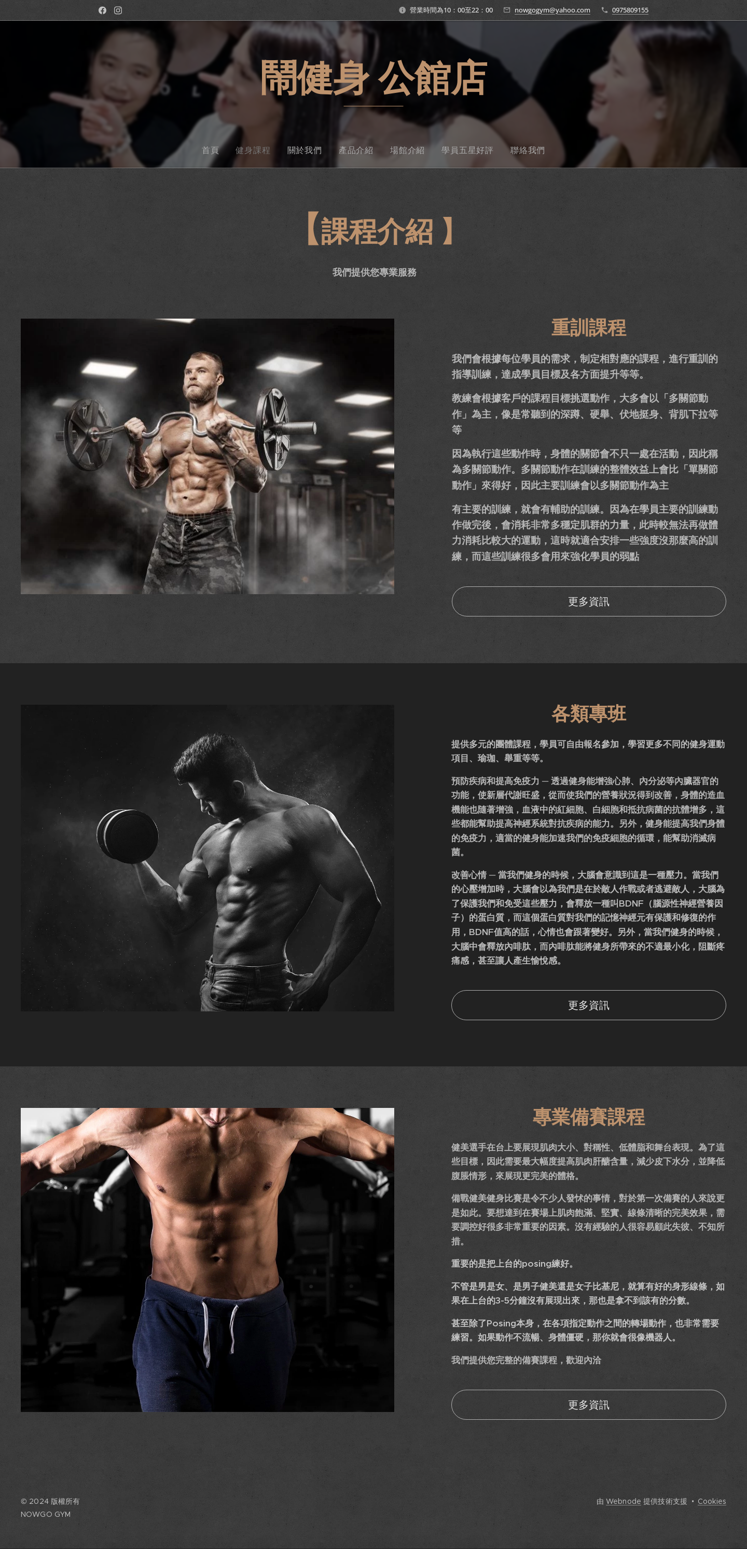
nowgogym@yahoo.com (552, 10)
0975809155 (630, 10)
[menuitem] (328, 150)
